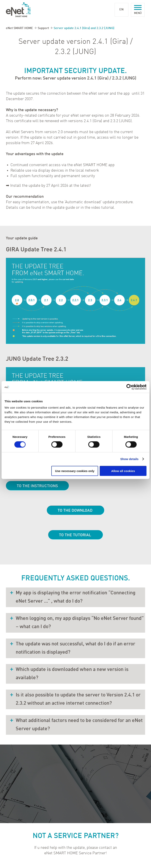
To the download (75, 511)
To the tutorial (75, 535)
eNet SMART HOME (19, 28)
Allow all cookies (123, 470)
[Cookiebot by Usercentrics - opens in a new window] (129, 387)
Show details (129, 459)
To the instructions (37, 486)
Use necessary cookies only (74, 470)
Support (43, 28)
